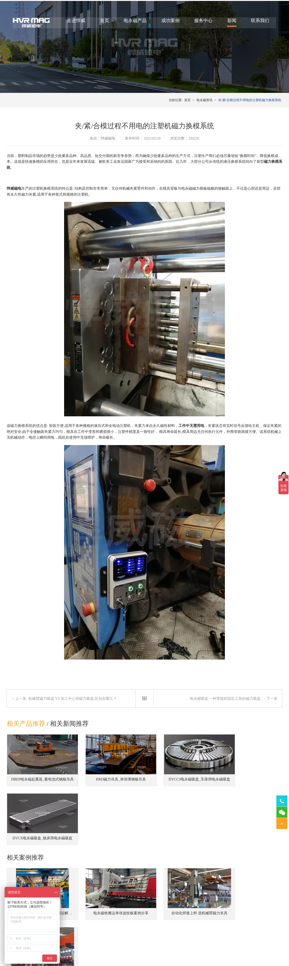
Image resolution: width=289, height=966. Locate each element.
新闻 (230, 22)
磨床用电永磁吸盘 (216, 927)
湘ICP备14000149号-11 (196, 950)
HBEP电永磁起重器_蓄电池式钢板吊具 (40, 785)
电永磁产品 (133, 22)
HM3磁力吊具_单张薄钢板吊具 (109, 785)
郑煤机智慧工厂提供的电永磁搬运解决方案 (44, 855)
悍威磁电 (14, 199)
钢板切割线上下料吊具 (88, 934)
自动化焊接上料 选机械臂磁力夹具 (180, 855)
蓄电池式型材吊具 (85, 927)
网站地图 (218, 950)
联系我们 (258, 22)
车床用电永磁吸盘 (216, 913)
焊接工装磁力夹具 (175, 927)
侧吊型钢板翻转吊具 (86, 913)
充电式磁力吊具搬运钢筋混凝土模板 (250, 855)
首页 (103, 22)
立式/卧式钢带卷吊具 (87, 920)
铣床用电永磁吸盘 (216, 920)
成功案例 (169, 22)
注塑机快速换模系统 (130, 920)
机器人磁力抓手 (173, 920)
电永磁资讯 (204, 110)
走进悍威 (74, 22)
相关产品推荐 (26, 734)
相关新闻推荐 (69, 734)
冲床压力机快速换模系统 (133, 913)
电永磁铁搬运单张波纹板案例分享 (109, 855)
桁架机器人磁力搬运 (176, 913)
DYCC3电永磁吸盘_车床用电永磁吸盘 (181, 785)
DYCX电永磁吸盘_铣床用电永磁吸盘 (251, 785)
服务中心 (202, 22)
